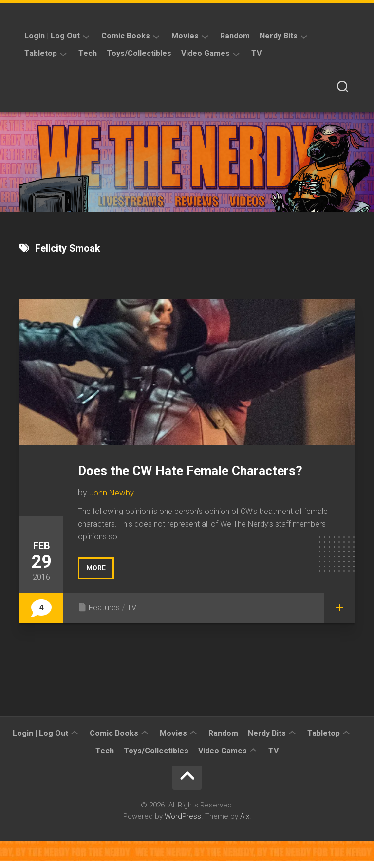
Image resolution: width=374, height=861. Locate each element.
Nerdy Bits (279, 35)
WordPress (183, 835)
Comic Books (125, 35)
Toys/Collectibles (139, 53)
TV (256, 53)
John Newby (113, 512)
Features (105, 627)
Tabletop (40, 53)
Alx (244, 835)
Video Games (205, 53)
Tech (87, 53)
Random (235, 35)
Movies (185, 35)
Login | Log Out (52, 35)
